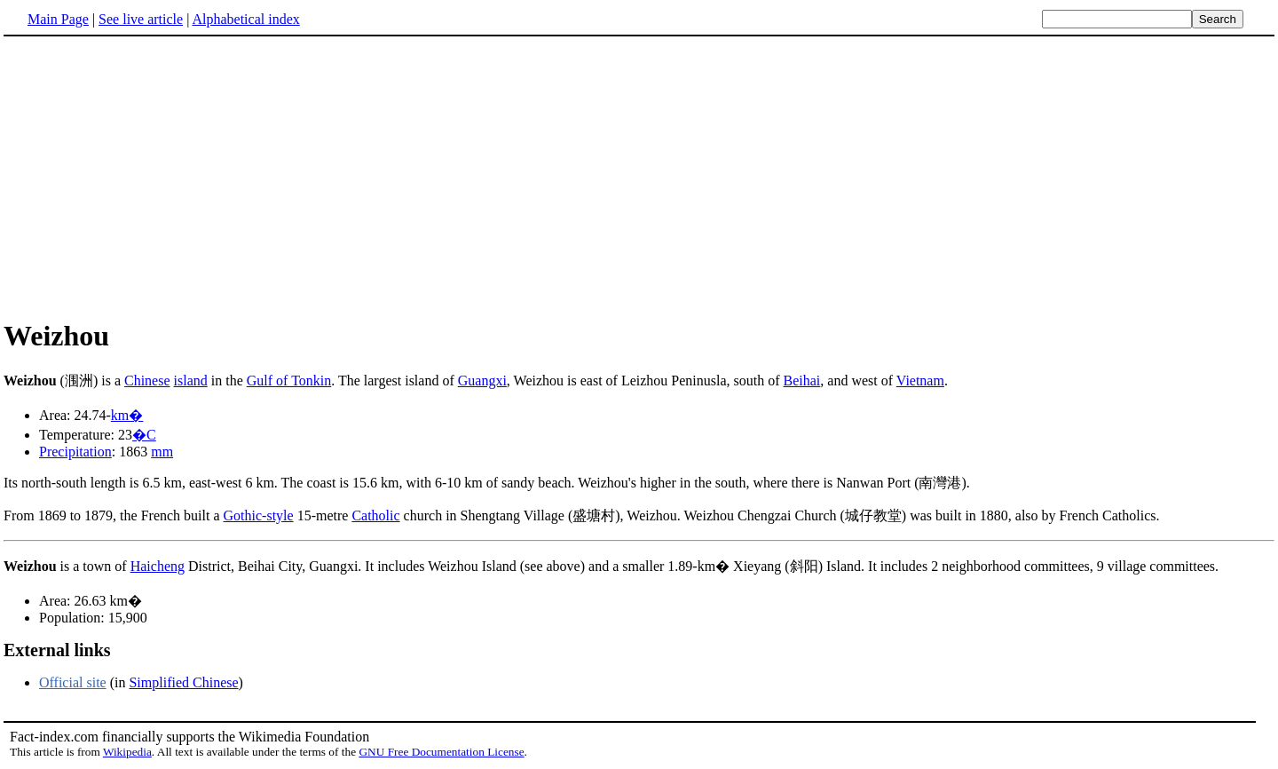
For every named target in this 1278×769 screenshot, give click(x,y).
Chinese (147, 380)
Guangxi (482, 380)
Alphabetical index (245, 19)
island (191, 380)
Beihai (802, 380)
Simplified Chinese (183, 682)
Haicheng (157, 566)
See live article (141, 19)
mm (162, 451)
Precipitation (75, 451)
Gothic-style (259, 515)
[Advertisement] (153, 176)
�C (144, 434)
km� (127, 415)
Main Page (58, 19)
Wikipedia (127, 751)
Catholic (375, 515)
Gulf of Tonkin (289, 380)
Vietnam (920, 380)
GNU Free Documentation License (441, 751)
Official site (72, 682)
